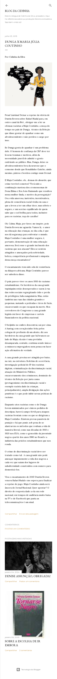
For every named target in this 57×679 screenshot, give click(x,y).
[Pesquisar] (50, 5)
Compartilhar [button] (11, 514)
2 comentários (25, 650)
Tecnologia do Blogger (28, 669)
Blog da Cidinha (17, 11)
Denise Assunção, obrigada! (27, 576)
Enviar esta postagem (28, 514)
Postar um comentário (17, 529)
